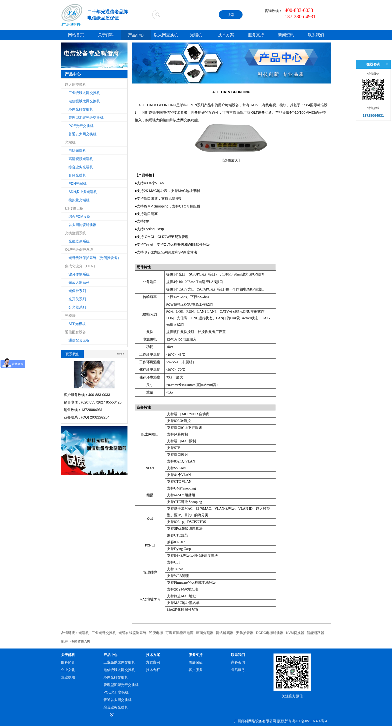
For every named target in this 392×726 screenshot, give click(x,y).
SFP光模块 (77, 324)
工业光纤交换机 (104, 633)
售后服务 (238, 670)
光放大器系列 (79, 282)
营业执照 (68, 677)
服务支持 (256, 35)
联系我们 (316, 35)
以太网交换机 (166, 35)
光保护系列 (77, 291)
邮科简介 (68, 662)
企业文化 (68, 670)
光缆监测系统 (79, 241)
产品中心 (136, 35)
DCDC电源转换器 (270, 633)
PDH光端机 (77, 184)
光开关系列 (77, 299)
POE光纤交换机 (81, 126)
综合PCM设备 (79, 216)
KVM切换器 (295, 633)
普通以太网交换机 (82, 134)
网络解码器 (225, 633)
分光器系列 (77, 307)
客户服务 (195, 670)
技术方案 (226, 35)
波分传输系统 (79, 274)
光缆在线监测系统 (132, 633)
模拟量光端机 (79, 200)
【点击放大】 (231, 160)
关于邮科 (106, 35)
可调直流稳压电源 (180, 633)
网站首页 (76, 35)
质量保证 (195, 662)
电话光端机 (77, 150)
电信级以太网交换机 (84, 101)
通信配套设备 (79, 340)
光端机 (196, 35)
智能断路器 (315, 633)
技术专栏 (153, 670)
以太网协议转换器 (82, 225)
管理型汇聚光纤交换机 (86, 118)
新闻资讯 (286, 35)
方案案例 (153, 662)
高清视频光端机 (80, 159)
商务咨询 (238, 662)
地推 (64, 642)
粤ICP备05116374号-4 (309, 721)
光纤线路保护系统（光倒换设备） (94, 258)
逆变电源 (156, 633)
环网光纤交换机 (80, 109)
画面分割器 (205, 633)
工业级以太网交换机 (84, 93)
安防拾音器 (245, 633)
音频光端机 (77, 175)
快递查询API (80, 642)
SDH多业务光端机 (82, 192)
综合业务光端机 (80, 167)
